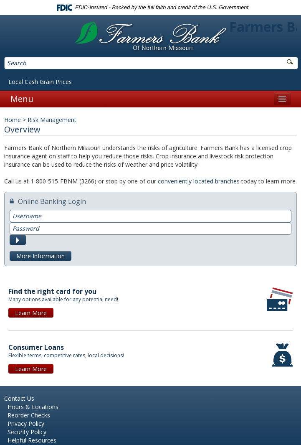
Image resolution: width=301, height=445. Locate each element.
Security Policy (27, 432)
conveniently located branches (199, 181)
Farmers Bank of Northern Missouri (150, 37)
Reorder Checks (29, 415)
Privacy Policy (26, 423)
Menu (21, 98)
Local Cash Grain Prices (40, 82)
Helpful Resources (32, 440)
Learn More (31, 313)
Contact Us (19, 398)
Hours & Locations (33, 407)
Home (12, 120)
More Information (40, 256)
